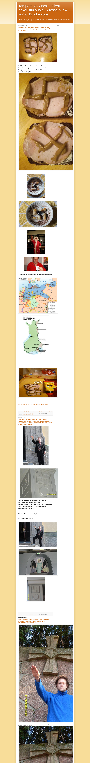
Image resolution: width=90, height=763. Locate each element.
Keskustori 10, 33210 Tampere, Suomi (27, 414)
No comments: (36, 614)
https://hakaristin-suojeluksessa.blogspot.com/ (33, 404)
